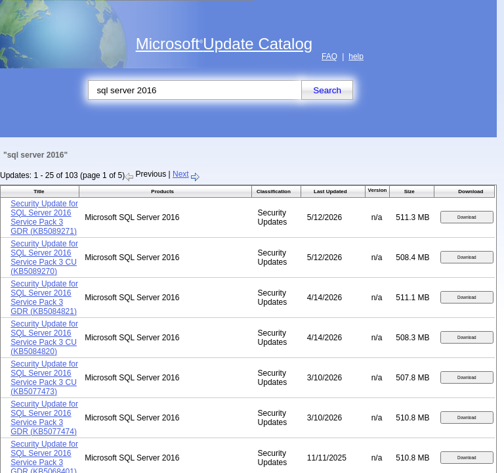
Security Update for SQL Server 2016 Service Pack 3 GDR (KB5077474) (44, 417)
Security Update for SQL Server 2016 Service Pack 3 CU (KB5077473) (44, 377)
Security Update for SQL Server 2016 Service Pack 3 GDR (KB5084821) (44, 297)
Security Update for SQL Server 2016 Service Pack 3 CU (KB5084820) (44, 337)
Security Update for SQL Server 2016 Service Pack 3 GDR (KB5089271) (44, 217)
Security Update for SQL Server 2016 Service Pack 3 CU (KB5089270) (44, 257)
